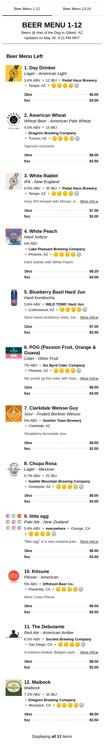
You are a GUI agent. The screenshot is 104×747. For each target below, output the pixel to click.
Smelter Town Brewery (62, 420)
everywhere (56, 528)
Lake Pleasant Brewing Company (57, 249)
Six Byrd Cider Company (64, 365)
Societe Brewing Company (68, 639)
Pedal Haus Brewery (79, 80)
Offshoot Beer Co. (58, 584)
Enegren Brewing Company (52, 700)
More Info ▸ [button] (89, 201)
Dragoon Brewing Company (52, 133)
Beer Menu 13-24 (77, 9)
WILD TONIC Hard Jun (65, 304)
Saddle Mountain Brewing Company (59, 481)
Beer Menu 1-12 (27, 9)
